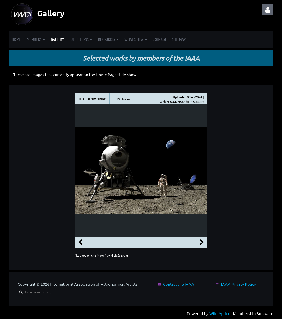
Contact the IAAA (178, 284)
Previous (80, 242)
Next (201, 242)
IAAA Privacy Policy (238, 284)
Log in (267, 9)
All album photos (94, 99)
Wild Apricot (220, 313)
